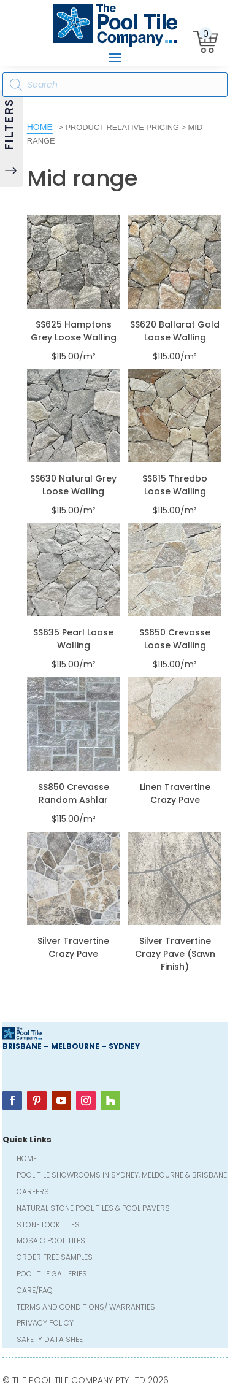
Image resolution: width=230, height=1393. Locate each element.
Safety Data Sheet (52, 1341)
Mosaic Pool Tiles (51, 1242)
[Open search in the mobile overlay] (115, 84)
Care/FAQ (35, 1291)
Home (40, 127)
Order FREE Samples (55, 1258)
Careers (33, 1193)
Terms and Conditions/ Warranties (86, 1308)
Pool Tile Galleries (52, 1275)
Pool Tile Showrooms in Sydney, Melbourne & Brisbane (122, 1176)
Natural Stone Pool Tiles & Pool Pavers (93, 1209)
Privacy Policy (45, 1324)
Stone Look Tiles (48, 1226)
